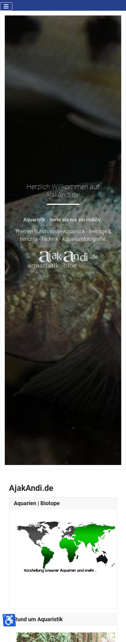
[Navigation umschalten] (6, 6)
